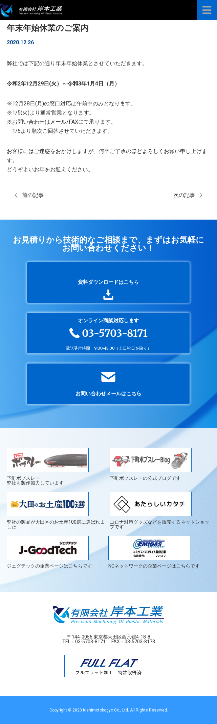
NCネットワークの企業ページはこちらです (154, 552)
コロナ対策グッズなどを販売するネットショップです (159, 510)
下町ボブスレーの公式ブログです (151, 464)
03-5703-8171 (90, 641)
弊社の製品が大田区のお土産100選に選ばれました (56, 510)
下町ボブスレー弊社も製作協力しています (48, 466)
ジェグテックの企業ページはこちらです (49, 552)
